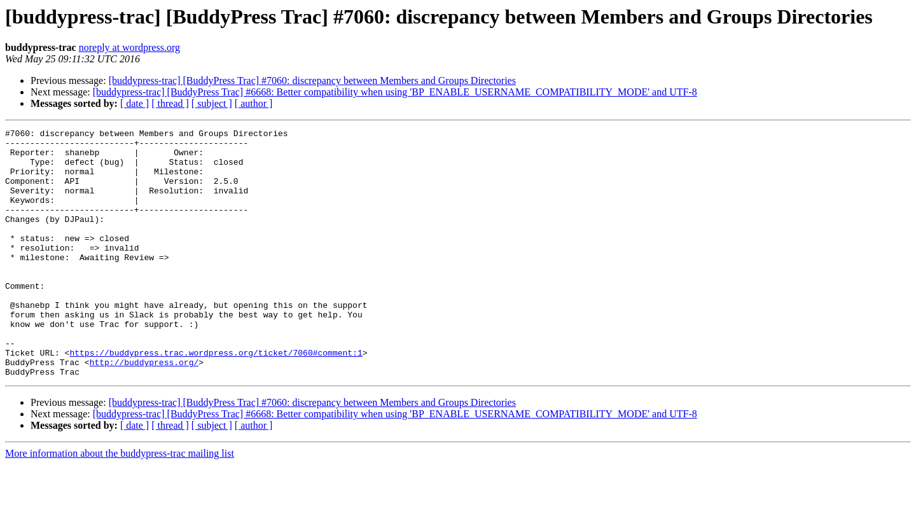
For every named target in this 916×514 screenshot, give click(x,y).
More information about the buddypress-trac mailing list (119, 502)
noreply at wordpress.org (129, 47)
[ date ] (134, 103)
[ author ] (254, 103)
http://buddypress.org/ (144, 409)
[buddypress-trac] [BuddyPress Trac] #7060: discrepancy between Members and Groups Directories (312, 80)
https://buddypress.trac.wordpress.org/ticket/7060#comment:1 (215, 398)
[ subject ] (211, 103)
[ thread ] (170, 103)
